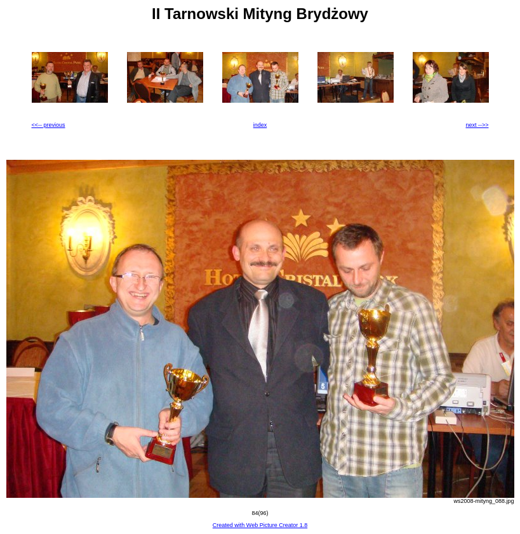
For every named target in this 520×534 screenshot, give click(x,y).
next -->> (476, 125)
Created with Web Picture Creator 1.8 (260, 525)
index (260, 125)
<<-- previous (48, 125)
